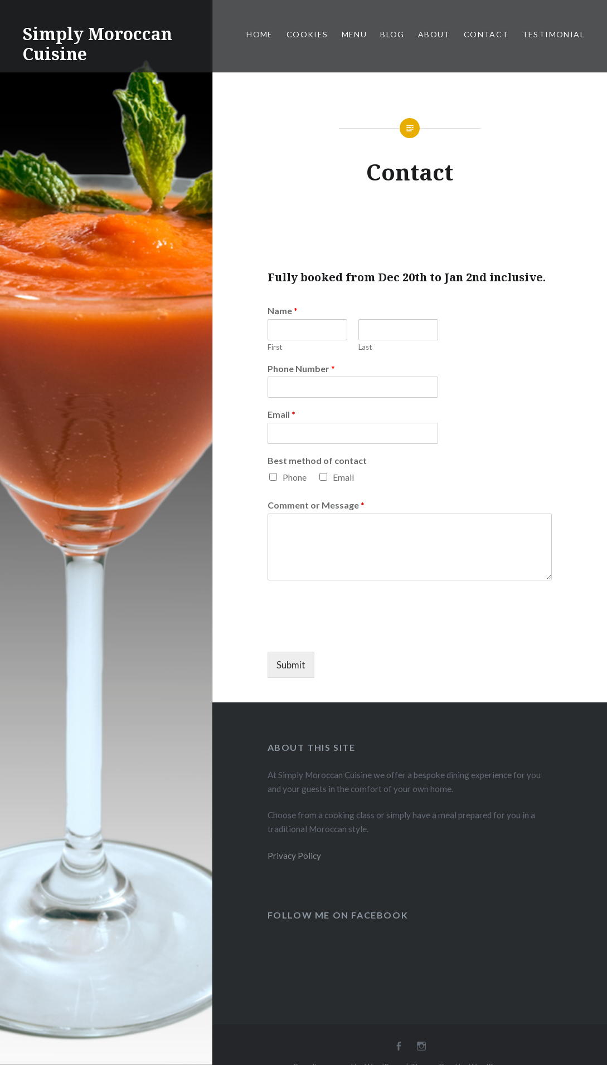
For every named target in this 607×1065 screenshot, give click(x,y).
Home (259, 34)
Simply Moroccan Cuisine (97, 43)
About (434, 34)
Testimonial (553, 34)
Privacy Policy (294, 856)
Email (281, 414)
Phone (295, 477)
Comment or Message (316, 505)
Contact (486, 34)
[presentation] (352, 633)
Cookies (307, 34)
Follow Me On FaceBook (338, 915)
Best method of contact (317, 460)
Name (283, 310)
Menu (354, 34)
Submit (290, 665)
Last (365, 347)
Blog (392, 34)
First (275, 347)
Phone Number (301, 368)
